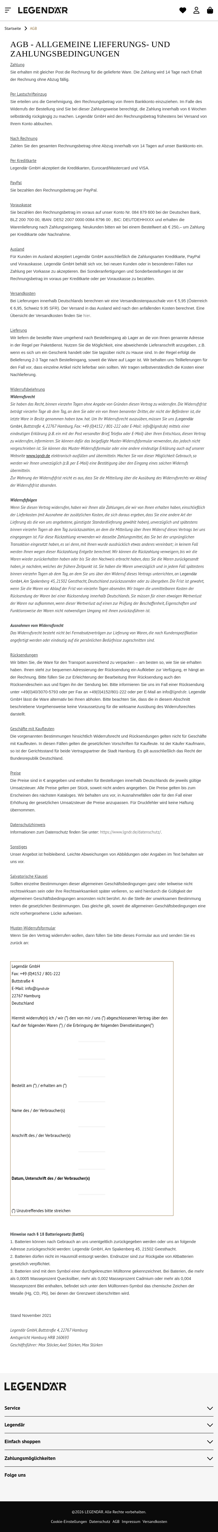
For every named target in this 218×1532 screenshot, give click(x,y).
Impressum (131, 1521)
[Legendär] (43, 10)
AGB (116, 1521)
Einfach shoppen (109, 1441)
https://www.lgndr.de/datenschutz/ (130, 832)
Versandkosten (155, 1521)
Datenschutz (99, 1521)
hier (86, 315)
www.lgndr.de (38, 455)
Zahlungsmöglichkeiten (109, 1458)
